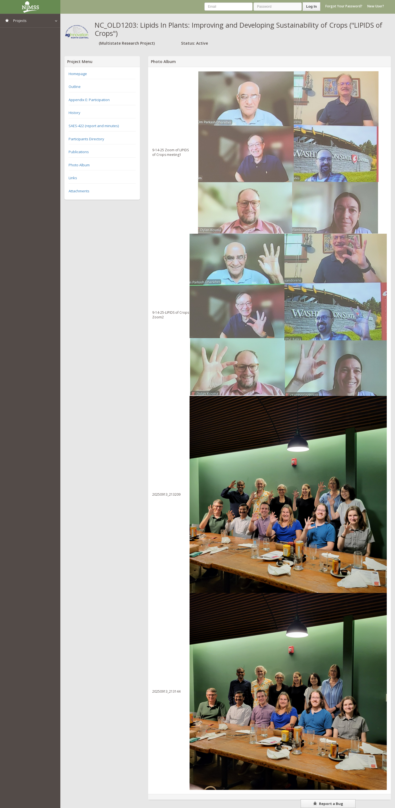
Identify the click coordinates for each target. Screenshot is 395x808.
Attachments (79, 191)
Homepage (78, 73)
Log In (311, 6)
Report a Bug (328, 803)
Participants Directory (86, 138)
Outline (75, 86)
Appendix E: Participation (89, 99)
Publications (79, 151)
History (74, 112)
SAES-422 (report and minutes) (94, 125)
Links (73, 177)
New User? (375, 6)
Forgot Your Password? (343, 6)
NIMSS (30, 7)
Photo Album (79, 164)
